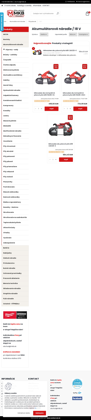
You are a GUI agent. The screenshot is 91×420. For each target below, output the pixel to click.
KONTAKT (46, 5)
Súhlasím (40, 413)
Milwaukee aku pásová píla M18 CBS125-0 (60, 145)
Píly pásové (32, 21)
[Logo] (15, 14)
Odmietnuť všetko (24, 413)
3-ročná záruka (10, 5)
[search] (58, 14)
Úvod (4, 21)
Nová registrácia (84, 2)
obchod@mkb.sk (9, 346)
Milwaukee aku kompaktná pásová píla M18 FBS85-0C (44, 94)
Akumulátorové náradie (17, 21)
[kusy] (38, 108)
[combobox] (73, 34)
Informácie (37, 5)
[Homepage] (2, 6)
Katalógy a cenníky (24, 5)
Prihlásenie (71, 2)
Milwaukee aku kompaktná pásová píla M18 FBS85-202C (74, 94)
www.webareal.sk (53, 418)
